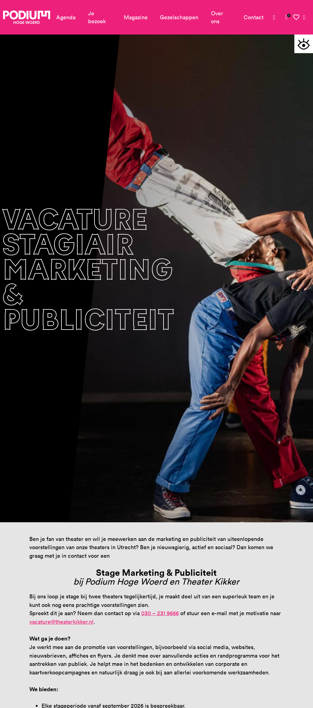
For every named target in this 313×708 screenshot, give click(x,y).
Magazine (136, 17)
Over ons (217, 17)
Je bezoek (97, 17)
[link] (286, 17)
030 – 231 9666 (160, 613)
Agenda (65, 17)
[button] (303, 44)
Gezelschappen (179, 17)
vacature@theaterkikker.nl (61, 621)
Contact (253, 17)
